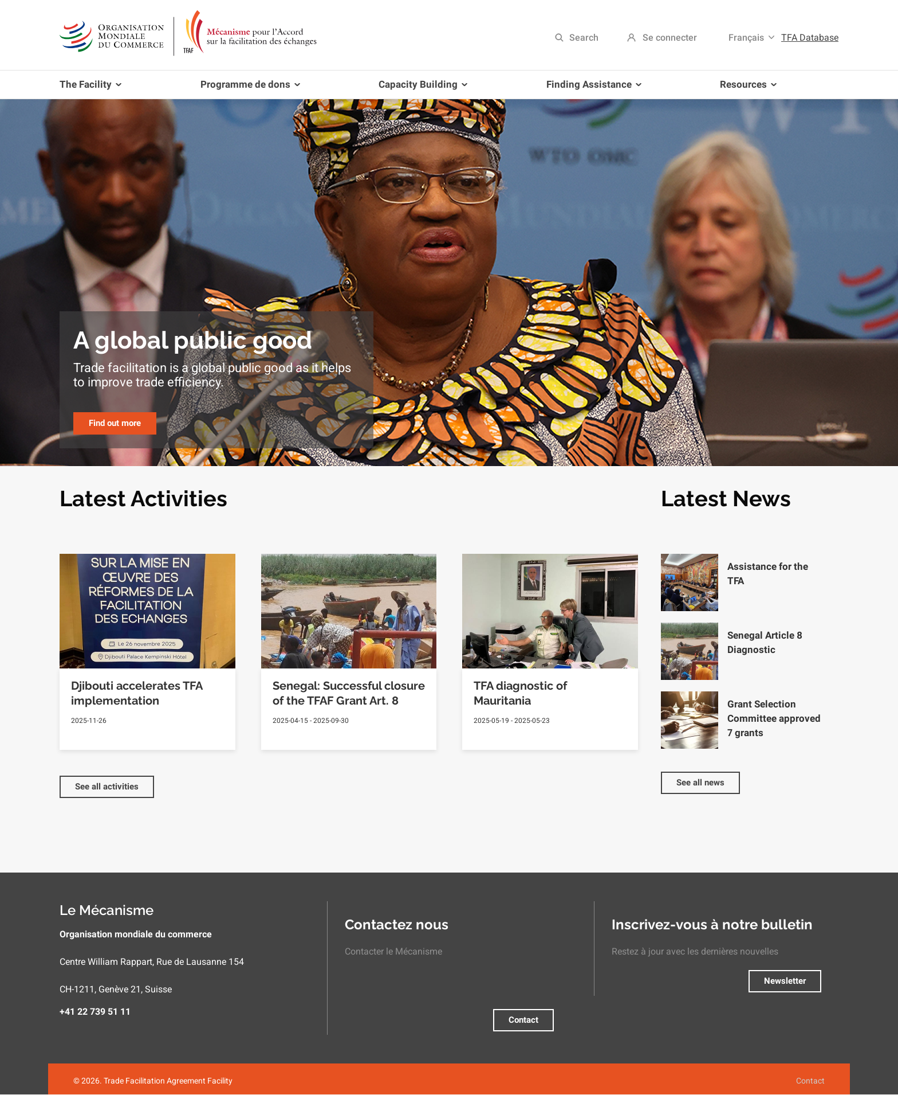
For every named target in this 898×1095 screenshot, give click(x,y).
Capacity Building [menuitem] (420, 89)
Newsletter (785, 981)
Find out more (115, 423)
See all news (700, 782)
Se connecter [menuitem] (670, 37)
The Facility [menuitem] (92, 89)
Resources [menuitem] (746, 89)
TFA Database (809, 37)
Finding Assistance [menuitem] (591, 89)
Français (746, 37)
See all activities (107, 786)
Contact (523, 1020)
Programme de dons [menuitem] (248, 89)
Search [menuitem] (583, 37)
